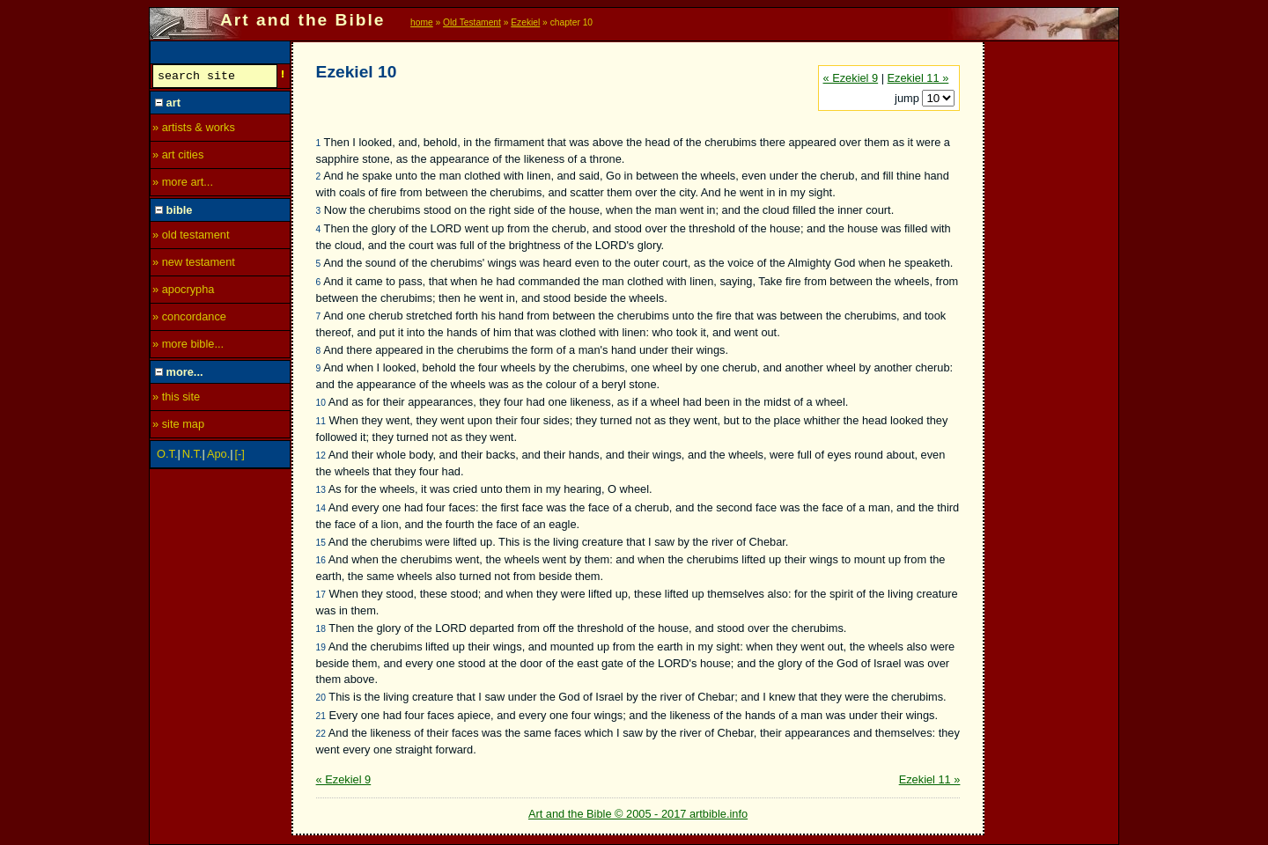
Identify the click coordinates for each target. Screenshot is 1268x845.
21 (321, 716)
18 (321, 629)
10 (321, 403)
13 (321, 490)
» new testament (193, 264)
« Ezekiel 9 (851, 77)
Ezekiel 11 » (918, 77)
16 (321, 560)
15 (321, 542)
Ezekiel (525, 22)
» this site (176, 399)
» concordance (189, 319)
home (421, 22)
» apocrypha (183, 291)
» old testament (191, 237)
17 (321, 594)
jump (908, 98)
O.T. (167, 456)
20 (321, 697)
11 (321, 421)
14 (321, 508)
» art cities (177, 157)
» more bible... (188, 346)
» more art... (182, 184)
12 (321, 455)
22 (321, 733)
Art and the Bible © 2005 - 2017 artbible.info (638, 813)
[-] (240, 456)
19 (321, 647)
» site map (178, 426)
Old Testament (472, 22)
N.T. (192, 456)
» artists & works (193, 129)
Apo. (218, 456)
